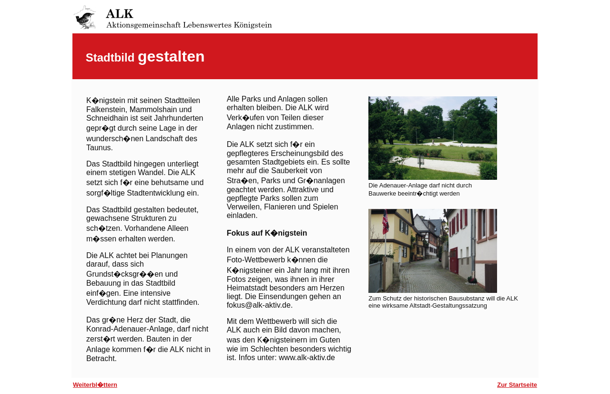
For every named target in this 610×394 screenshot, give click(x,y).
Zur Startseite (517, 384)
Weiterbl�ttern (95, 384)
